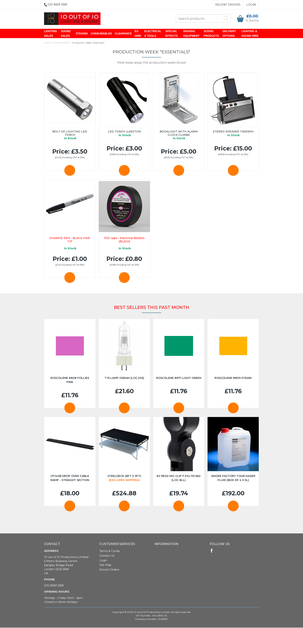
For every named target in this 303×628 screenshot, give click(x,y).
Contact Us (106, 556)
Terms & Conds (109, 551)
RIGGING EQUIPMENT (191, 34)
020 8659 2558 (54, 586)
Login (251, 4)
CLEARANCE (123, 33)
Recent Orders (227, 4)
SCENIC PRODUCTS (211, 34)
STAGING (82, 33)
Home (47, 43)
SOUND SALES (66, 34)
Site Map (105, 565)
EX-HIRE (138, 34)
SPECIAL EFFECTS (171, 34)
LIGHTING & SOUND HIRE (250, 34)
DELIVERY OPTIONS (229, 34)
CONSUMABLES (101, 33)
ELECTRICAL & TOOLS (152, 34)
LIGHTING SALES (50, 34)
